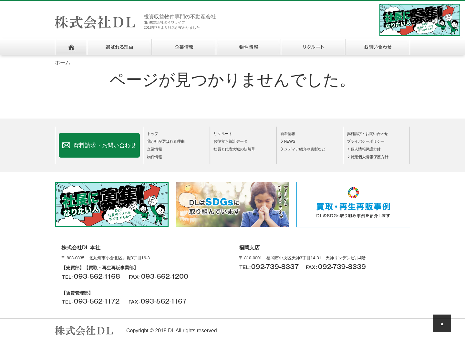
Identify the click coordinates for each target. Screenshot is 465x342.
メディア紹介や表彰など (305, 149)
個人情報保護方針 (366, 149)
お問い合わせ (377, 47)
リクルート (313, 47)
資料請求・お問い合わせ (104, 145)
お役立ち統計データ (230, 141)
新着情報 (287, 133)
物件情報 (248, 47)
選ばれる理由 (119, 47)
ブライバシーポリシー (365, 141)
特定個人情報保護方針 (369, 157)
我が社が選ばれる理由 (165, 141)
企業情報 (183, 47)
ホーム (71, 47)
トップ (152, 133)
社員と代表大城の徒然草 (234, 149)
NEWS (289, 141)
